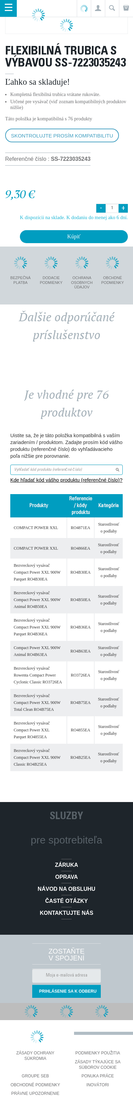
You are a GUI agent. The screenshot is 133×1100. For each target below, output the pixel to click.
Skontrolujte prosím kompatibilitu (62, 136)
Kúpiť (74, 236)
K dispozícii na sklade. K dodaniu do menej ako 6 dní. (74, 217)
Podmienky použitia (97, 1053)
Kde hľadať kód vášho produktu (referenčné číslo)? (66, 480)
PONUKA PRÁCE (98, 1076)
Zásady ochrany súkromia (35, 1056)
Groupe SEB (35, 1076)
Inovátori (97, 1085)
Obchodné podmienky (35, 1085)
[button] (98, 8)
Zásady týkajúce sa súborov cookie (98, 1065)
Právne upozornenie (35, 1093)
